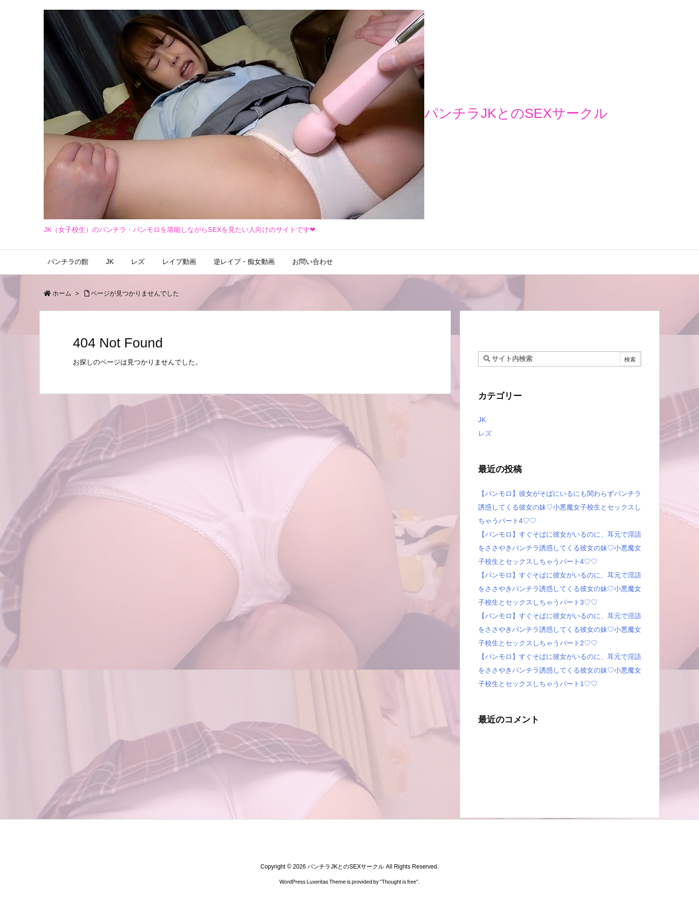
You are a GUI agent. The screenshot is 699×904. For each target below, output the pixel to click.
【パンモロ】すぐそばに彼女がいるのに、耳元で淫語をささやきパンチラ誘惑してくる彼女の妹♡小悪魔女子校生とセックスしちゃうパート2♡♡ (559, 629)
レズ (485, 433)
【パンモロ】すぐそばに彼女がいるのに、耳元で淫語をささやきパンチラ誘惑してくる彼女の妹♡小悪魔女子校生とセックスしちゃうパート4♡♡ (559, 547)
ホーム (61, 293)
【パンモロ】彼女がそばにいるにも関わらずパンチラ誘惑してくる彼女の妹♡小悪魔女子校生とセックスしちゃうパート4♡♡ (559, 507)
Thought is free (399, 882)
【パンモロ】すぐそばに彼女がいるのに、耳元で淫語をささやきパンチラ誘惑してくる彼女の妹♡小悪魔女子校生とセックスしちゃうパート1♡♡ (559, 670)
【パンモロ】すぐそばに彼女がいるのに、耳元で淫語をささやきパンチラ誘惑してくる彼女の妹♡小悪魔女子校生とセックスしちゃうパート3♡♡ (559, 588)
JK (482, 420)
